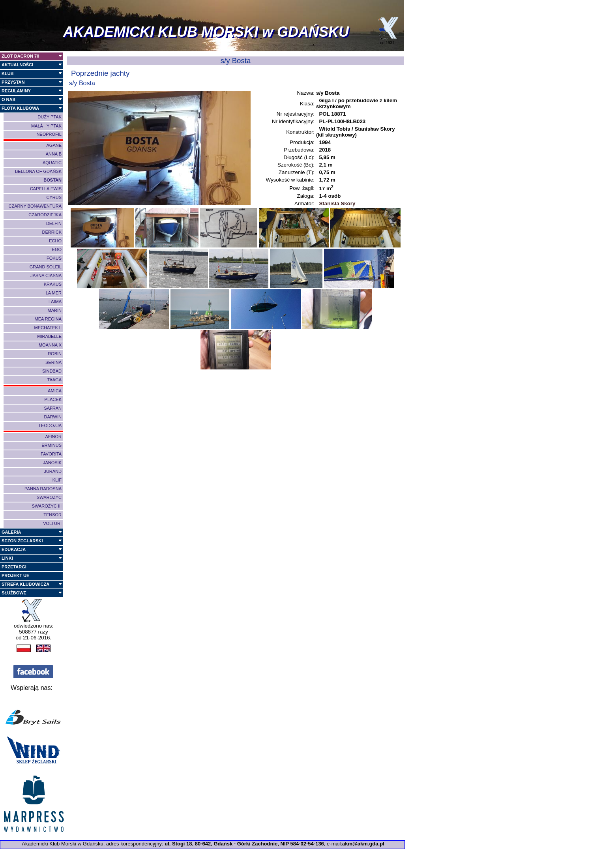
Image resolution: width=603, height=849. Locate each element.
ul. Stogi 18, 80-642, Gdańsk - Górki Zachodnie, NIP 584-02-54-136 (244, 844)
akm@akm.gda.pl (363, 844)
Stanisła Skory (337, 203)
